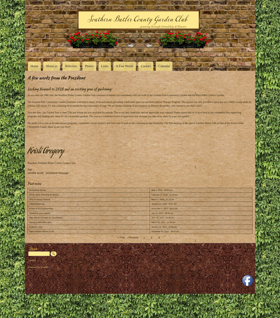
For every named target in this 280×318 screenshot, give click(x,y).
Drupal (45, 267)
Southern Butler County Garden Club (34, 53)
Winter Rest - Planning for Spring (43, 195)
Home (34, 66)
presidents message (57, 173)
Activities (71, 66)
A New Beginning (36, 204)
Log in (248, 3)
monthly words (36, 173)
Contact (146, 66)
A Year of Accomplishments (41, 208)
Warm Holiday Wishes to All (41, 231)
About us (52, 66)
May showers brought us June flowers (46, 218)
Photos (89, 66)
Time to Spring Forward (39, 199)
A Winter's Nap (35, 227)
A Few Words (124, 66)
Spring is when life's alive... (41, 222)
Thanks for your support (39, 213)
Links (104, 66)
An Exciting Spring (37, 190)
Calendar (164, 66)
